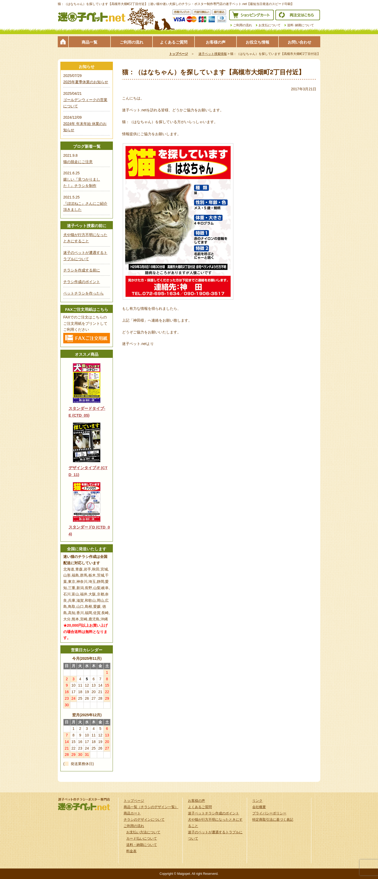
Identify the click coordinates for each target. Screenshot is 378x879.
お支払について (270, 25)
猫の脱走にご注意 (78, 162)
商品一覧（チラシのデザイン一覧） (151, 807)
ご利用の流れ (242, 25)
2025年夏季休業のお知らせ (85, 82)
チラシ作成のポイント (81, 282)
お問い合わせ (299, 42)
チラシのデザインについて (144, 820)
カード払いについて (141, 838)
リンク (257, 801)
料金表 (131, 851)
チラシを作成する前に (81, 270)
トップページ (63, 41)
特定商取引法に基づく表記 (272, 820)
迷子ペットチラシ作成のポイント (213, 813)
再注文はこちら (297, 15)
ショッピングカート (251, 15)
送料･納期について (300, 25)
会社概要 (259, 807)
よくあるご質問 (173, 42)
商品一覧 (89, 42)
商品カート (132, 813)
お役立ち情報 (257, 42)
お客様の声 (215, 42)
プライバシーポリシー (269, 813)
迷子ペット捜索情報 (212, 54)
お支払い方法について (143, 832)
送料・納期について (141, 845)
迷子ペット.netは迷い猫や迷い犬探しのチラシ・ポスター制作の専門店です (92, 17)
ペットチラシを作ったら (83, 293)
